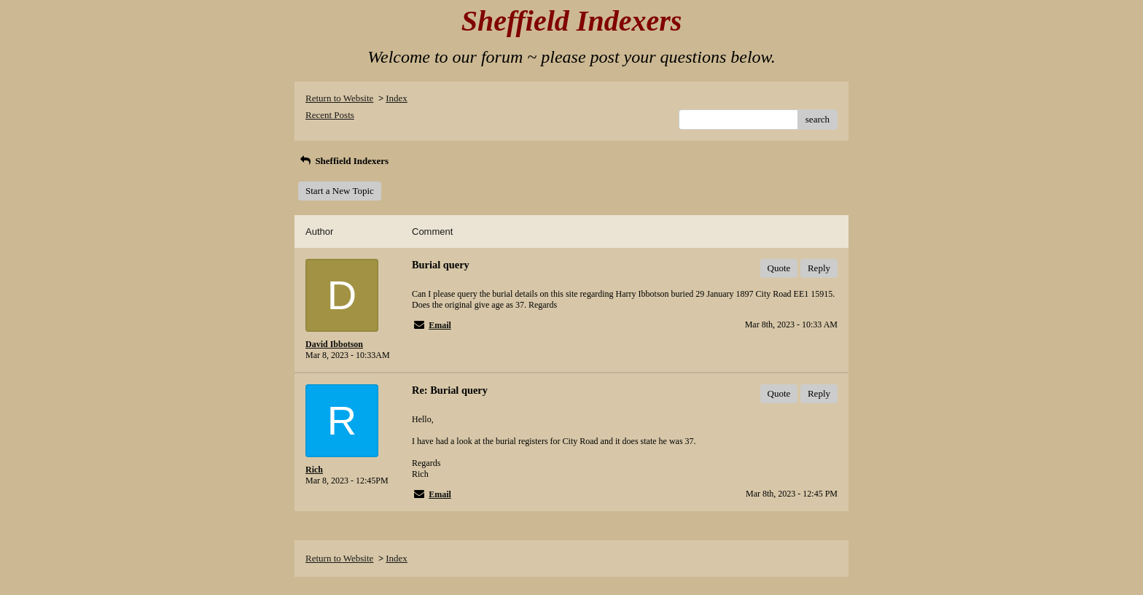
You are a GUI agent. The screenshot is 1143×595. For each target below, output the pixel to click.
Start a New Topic (339, 190)
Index (396, 98)
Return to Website (339, 98)
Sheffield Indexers (343, 160)
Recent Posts (329, 114)
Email (440, 325)
